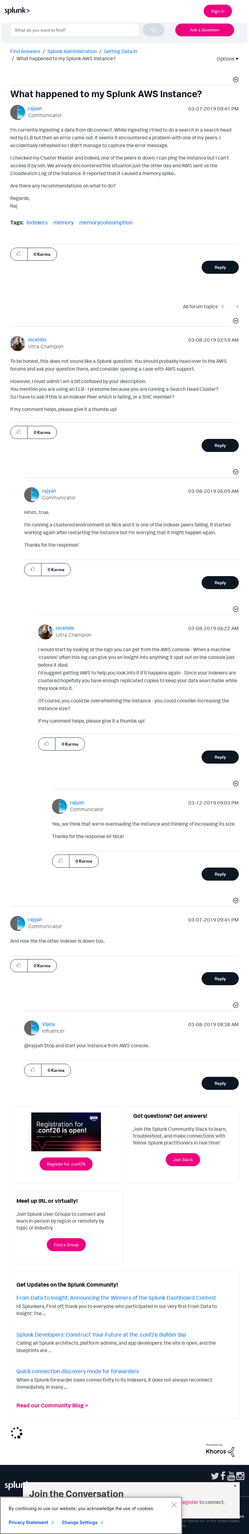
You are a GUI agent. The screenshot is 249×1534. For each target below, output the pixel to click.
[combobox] (87, 30)
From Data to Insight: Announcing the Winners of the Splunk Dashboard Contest (116, 1297)
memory (63, 222)
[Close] (174, 1505)
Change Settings (80, 1522)
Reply (220, 267)
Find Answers (25, 51)
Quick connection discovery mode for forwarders (77, 1371)
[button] (235, 80)
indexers (37, 222)
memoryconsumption (106, 222)
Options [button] (223, 59)
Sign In (218, 11)
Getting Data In (120, 51)
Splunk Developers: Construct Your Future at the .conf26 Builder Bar (101, 1334)
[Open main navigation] (240, 10)
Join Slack (183, 1159)
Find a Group (66, 1244)
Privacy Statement (28, 1522)
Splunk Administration (72, 51)
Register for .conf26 (66, 1163)
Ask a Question (204, 29)
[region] (91, 1515)
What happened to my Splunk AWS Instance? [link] (66, 58)
